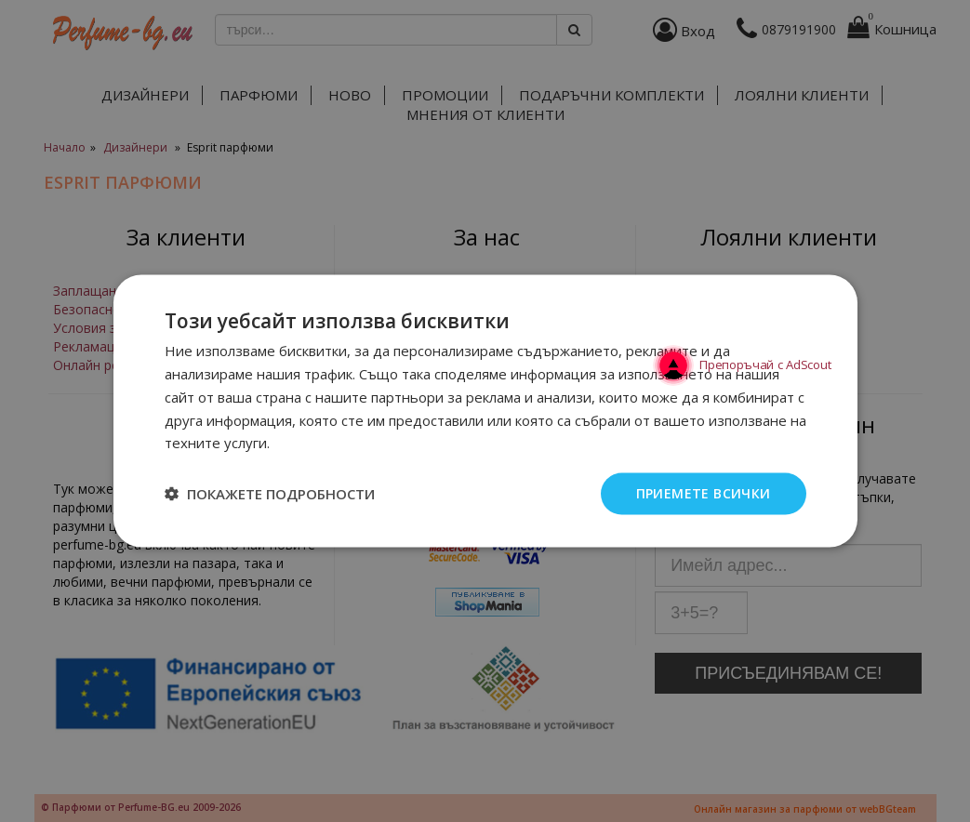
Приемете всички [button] (703, 493)
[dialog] (485, 411)
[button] (270, 493)
